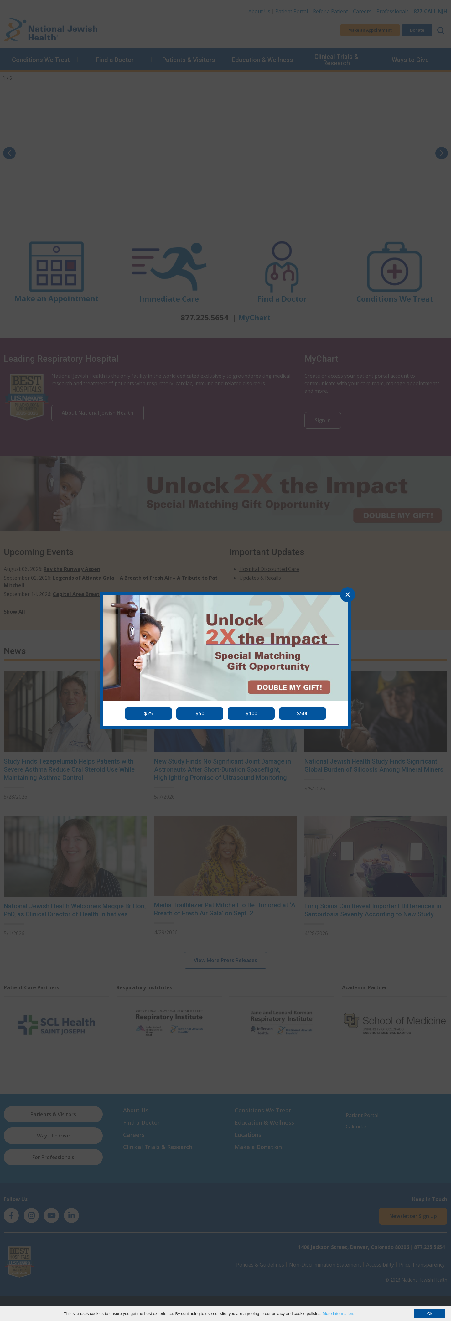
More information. (338, 1313)
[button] (148, 713)
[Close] (347, 594)
